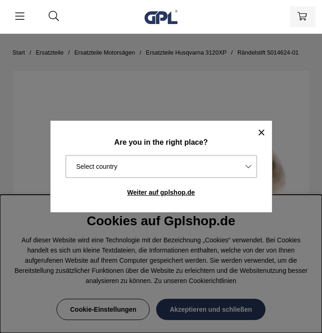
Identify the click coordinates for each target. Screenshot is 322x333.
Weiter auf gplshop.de (161, 192)
